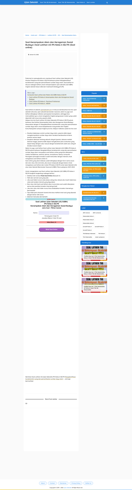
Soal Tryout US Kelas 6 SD (92, 138)
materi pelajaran (100, 237)
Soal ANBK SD (87, 111)
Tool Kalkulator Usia (90, 158)
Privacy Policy (76, 483)
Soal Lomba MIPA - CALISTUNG (92, 144)
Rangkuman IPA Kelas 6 (91, 192)
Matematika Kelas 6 (88, 223)
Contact (52, 483)
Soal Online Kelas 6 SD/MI (91, 126)
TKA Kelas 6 (101, 233)
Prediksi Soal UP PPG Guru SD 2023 (92, 169)
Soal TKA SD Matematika (91, 105)
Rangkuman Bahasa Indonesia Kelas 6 (89, 198)
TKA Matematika (87, 237)
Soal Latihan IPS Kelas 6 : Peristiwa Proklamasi (44, 101)
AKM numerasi (97, 212)
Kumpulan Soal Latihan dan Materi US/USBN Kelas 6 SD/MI (47, 95)
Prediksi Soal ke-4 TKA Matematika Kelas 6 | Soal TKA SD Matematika (94, 273)
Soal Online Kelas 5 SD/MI (91, 121)
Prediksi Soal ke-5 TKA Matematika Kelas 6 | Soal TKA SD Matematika (94, 257)
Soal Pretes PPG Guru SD (91, 164)
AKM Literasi (86, 212)
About (43, 483)
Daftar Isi (88, 483)
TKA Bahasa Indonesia (89, 233)
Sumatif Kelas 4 (87, 226)
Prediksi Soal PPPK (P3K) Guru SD (91, 176)
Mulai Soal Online (51, 229)
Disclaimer (63, 483)
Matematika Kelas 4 (88, 216)
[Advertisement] (66, 19)
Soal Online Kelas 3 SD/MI (91, 116)
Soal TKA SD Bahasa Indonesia (89, 99)
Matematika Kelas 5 (88, 219)
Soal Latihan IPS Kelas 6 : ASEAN (39, 103)
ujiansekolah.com (46, 110)
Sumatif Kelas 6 (87, 230)
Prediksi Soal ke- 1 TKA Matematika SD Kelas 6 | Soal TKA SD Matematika (94, 288)
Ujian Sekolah (68, 487)
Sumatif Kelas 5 (99, 226)
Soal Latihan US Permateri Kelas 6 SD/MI (92, 132)
